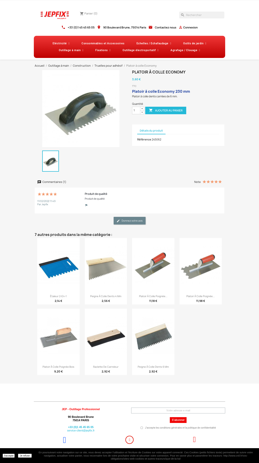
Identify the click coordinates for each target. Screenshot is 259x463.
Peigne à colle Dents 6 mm (153, 366)
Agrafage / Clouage (185, 50)
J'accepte (9, 455)
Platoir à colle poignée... (153, 296)
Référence (144, 139)
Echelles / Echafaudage (154, 43)
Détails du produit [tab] (151, 130)
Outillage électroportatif (140, 50)
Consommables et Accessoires (103, 43)
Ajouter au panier (166, 110)
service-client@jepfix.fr (80, 430)
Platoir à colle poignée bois (58, 366)
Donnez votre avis (130, 221)
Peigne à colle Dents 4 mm (105, 296)
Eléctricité (61, 43)
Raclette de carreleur (106, 366)
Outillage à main (71, 50)
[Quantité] (136, 110)
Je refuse (25, 455)
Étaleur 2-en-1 (58, 296)
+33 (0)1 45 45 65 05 (81, 27)
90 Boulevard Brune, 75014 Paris (124, 27)
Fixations (103, 50)
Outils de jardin (194, 43)
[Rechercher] (201, 15)
